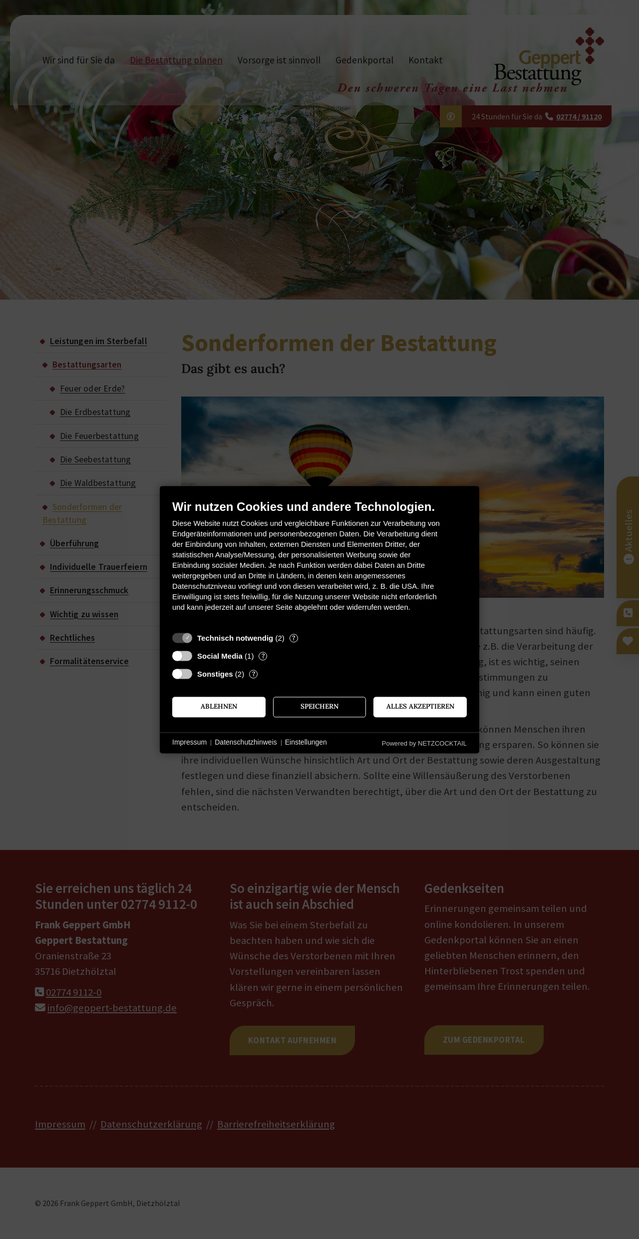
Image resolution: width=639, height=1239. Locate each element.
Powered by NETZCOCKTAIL (424, 743)
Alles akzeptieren (420, 706)
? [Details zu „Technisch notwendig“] (293, 638)
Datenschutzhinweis (246, 743)
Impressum (189, 743)
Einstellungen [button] (306, 743)
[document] (319, 563)
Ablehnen (219, 706)
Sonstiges (215, 674)
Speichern (319, 706)
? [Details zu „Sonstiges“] (253, 674)
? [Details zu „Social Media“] (263, 656)
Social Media (220, 656)
